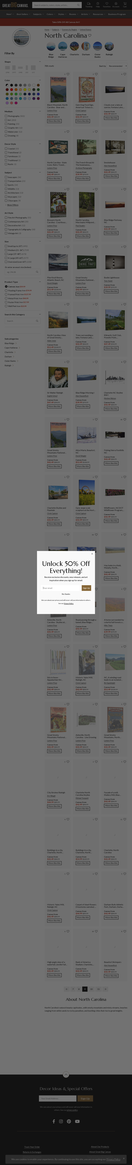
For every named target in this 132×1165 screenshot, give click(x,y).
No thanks (66, 594)
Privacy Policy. (69, 603)
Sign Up (86, 588)
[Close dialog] (92, 553)
